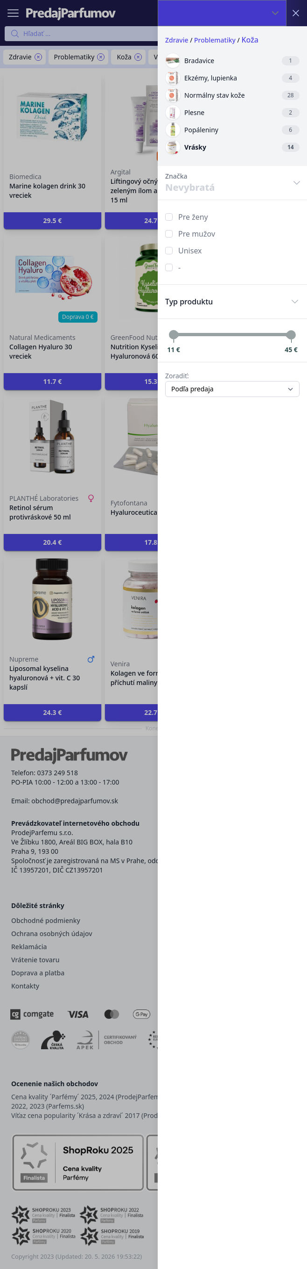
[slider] (173, 334)
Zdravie (176, 40)
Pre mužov (196, 234)
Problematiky (215, 40)
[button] (153, 634)
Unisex (190, 250)
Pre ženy (193, 217)
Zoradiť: (177, 375)
